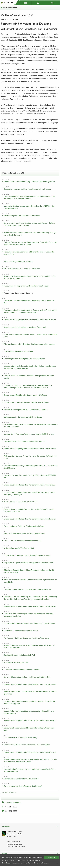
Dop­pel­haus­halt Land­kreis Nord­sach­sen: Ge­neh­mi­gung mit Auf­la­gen (29, 623)
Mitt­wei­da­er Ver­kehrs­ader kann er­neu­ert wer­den (22, 670)
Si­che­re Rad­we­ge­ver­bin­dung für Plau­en (18, 261)
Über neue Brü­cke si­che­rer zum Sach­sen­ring (20, 737)
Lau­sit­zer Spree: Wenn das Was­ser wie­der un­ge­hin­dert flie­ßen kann (29, 434)
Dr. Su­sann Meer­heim (13, 803)
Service (4, 854)
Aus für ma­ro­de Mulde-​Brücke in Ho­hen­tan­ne (20, 502)
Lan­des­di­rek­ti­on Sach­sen (10, 7)
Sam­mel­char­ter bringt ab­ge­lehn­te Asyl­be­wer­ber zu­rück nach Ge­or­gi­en (30, 720)
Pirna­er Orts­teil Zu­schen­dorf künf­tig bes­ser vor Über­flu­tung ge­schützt (29, 182)
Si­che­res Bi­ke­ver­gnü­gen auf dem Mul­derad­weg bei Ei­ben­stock (27, 677)
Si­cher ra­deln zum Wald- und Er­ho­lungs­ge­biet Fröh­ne (24, 526)
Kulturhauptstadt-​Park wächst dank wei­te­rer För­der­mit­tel (25, 327)
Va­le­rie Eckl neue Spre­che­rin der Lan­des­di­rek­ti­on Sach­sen (25, 410)
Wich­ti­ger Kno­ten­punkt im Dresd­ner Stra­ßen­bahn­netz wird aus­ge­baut (29, 344)
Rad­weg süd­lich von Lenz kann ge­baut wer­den (21, 779)
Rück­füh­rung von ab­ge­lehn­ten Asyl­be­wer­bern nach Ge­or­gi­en (26, 286)
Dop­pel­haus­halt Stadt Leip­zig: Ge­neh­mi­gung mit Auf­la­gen (25, 395)
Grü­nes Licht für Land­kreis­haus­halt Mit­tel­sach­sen (22, 541)
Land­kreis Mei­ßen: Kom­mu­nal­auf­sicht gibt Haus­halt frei (24, 441)
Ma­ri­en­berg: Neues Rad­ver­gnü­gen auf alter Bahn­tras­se (24, 359)
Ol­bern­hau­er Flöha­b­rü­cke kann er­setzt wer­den (21, 631)
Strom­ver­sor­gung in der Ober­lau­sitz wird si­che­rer (22, 216)
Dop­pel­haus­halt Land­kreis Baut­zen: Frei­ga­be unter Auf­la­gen (26, 402)
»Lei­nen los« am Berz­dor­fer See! (16, 662)
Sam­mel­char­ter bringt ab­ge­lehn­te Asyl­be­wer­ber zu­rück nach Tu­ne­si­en (30, 320)
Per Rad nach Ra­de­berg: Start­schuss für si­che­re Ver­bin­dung (26, 638)
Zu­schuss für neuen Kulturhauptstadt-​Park (19, 655)
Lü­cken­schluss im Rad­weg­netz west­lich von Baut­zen (23, 417)
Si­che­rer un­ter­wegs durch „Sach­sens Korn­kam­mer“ (23, 786)
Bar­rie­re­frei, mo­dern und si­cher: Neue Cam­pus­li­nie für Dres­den (27, 189)
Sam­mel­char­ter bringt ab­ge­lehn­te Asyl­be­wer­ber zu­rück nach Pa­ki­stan (29, 485)
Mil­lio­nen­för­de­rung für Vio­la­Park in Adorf (19, 548)
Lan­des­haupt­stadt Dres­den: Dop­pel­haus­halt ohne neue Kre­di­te (27, 589)
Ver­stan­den (51, 857)
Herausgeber (6, 826)
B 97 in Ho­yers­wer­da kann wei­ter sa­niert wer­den (22, 269)
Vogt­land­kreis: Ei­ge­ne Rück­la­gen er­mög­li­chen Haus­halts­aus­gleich (28, 563)
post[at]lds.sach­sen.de (18, 846)
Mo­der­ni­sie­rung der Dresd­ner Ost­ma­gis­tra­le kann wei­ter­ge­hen (27, 745)
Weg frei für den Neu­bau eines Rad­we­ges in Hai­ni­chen (24, 533)
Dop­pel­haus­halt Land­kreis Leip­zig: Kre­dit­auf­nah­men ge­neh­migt (27, 555)
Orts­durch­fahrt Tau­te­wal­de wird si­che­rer (18, 351)
